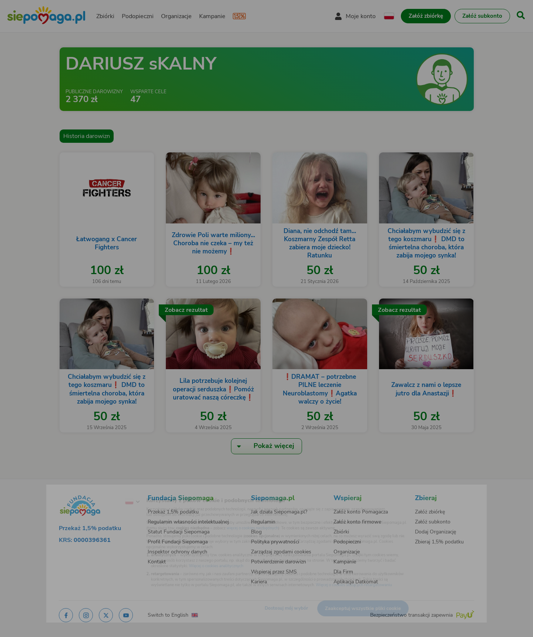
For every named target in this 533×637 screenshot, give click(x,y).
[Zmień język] (104, 491)
